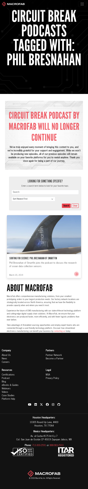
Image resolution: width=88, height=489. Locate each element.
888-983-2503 (56, 445)
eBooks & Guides (10, 385)
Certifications (8, 375)
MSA (48, 375)
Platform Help (8, 399)
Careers (6, 362)
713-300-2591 (39, 445)
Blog (4, 382)
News (4, 359)
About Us (6, 355)
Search (66, 206)
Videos (5, 392)
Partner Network (54, 355)
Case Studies (8, 395)
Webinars (6, 389)
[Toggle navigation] (82, 4)
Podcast (6, 378)
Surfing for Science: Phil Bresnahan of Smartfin (33, 262)
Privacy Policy (52, 378)
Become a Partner (54, 359)
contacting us (59, 331)
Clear (75, 206)
